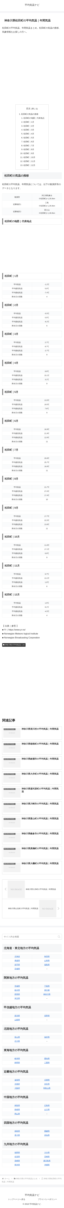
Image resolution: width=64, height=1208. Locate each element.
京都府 (17, 1084)
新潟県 (17, 1016)
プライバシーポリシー (47, 1199)
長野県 (47, 1016)
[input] (32, 937)
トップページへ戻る (16, 1199)
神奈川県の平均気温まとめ (14, 645)
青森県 (17, 961)
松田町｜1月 (29, 122)
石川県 (17, 1041)
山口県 (47, 1110)
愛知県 (47, 1059)
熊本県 (17, 1165)
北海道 (17, 956)
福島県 (47, 965)
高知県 (47, 1135)
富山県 (17, 1037)
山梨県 (17, 1020)
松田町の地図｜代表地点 (34, 118)
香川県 (17, 1135)
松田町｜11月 (29, 161)
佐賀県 (17, 1157)
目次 (28, 108)
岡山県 (17, 1114)
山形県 (47, 961)
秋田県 (47, 956)
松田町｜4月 (29, 134)
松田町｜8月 (29, 149)
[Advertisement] (32, 69)
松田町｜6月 (29, 142)
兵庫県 (47, 1080)
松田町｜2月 (29, 126)
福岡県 (17, 1153)
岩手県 (17, 965)
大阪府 (17, 1088)
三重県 (47, 1063)
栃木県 (17, 990)
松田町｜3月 (29, 130)
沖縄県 (47, 1165)
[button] (59, 936)
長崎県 (17, 1161)
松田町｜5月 (29, 138)
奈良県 (47, 1084)
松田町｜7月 (29, 145)
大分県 (47, 1153)
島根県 (17, 1110)
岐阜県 (17, 1059)
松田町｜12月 (29, 165)
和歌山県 (46, 1088)
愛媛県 (47, 1131)
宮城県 (17, 969)
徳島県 (17, 1131)
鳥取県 (17, 1105)
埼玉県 (17, 998)
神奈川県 (46, 994)
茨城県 (17, 986)
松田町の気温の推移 (29, 114)
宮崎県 (47, 1157)
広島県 (47, 1105)
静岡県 (17, 1063)
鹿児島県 (46, 1161)
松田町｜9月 (29, 153)
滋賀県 (17, 1080)
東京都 (47, 990)
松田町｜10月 (29, 157)
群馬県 (17, 994)
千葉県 (47, 986)
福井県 (47, 1037)
